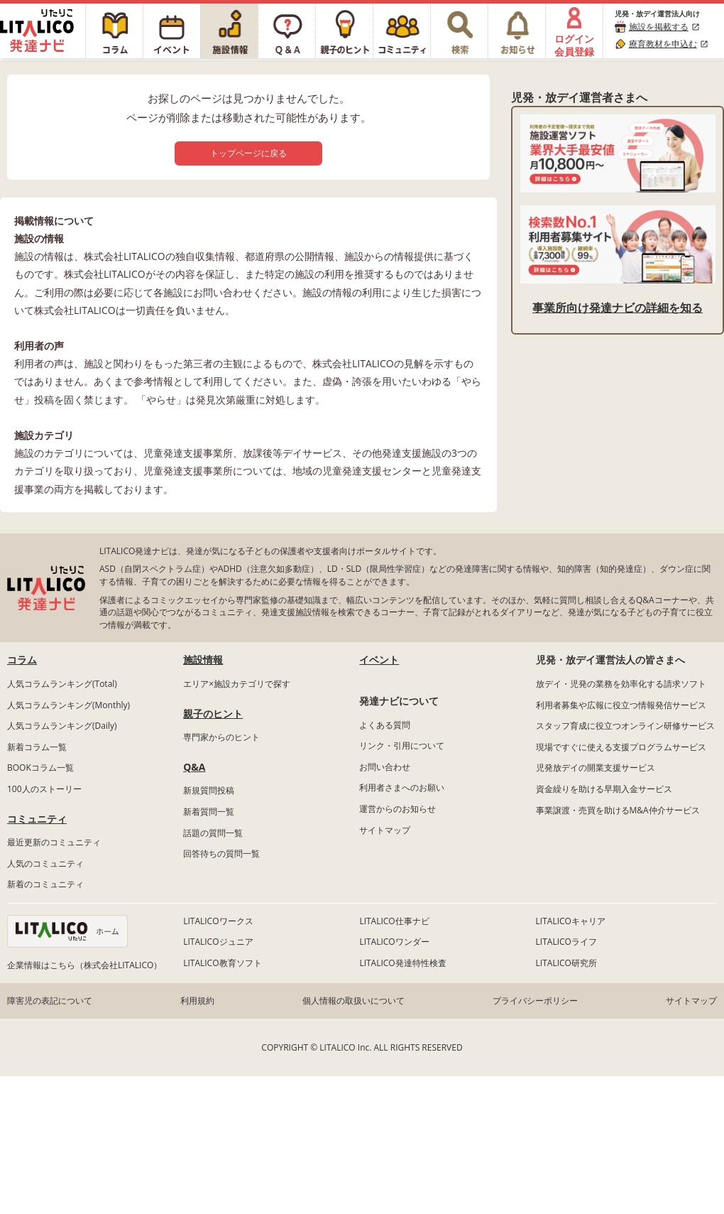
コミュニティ (37, 818)
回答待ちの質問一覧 (221, 853)
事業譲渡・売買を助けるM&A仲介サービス (618, 810)
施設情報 (203, 659)
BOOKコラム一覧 (40, 768)
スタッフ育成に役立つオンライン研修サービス (625, 726)
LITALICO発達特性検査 (402, 963)
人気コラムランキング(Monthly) (68, 705)
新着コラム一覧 (37, 747)
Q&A (194, 767)
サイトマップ (384, 830)
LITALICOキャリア (570, 921)
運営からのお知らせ (397, 809)
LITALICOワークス (218, 921)
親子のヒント (213, 713)
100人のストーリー (44, 789)
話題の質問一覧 (213, 833)
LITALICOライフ (566, 942)
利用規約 (197, 1000)
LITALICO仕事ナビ (394, 921)
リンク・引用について (401, 745)
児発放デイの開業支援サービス (595, 768)
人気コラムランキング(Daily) (62, 726)
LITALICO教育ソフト (222, 963)
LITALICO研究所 (566, 963)
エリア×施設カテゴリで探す (236, 684)
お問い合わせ (384, 767)
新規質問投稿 (208, 790)
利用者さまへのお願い (401, 787)
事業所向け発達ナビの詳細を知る (617, 307)
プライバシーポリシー (535, 1000)
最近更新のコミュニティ (54, 842)
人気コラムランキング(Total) (62, 684)
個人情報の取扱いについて (353, 1000)
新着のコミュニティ (45, 884)
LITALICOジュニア (218, 942)
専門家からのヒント (221, 737)
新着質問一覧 (208, 812)
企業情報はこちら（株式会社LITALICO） (84, 965)
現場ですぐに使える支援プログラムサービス (621, 747)
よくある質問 (384, 725)
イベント (379, 659)
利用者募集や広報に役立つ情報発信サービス (621, 705)
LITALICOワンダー (394, 942)
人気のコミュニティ (45, 863)
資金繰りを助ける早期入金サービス (604, 789)
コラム (22, 659)
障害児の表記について (49, 1000)
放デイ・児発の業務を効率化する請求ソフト (621, 684)
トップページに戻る (248, 153)
